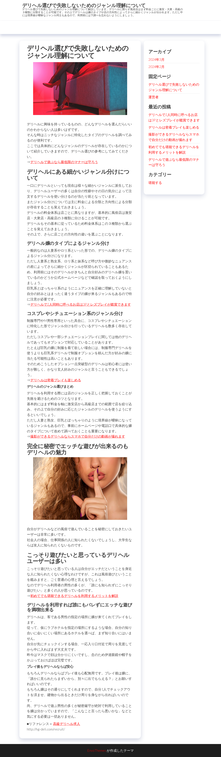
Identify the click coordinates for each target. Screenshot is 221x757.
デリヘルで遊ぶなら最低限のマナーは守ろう (64, 162)
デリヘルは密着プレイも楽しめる (55, 380)
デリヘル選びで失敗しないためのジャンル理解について (84, 5)
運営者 (153, 97)
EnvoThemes (96, 750)
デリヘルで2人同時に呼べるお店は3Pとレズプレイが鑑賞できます (80, 304)
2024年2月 (156, 67)
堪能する (155, 182)
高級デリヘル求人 (66, 724)
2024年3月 (156, 59)
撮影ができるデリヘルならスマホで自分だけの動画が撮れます (77, 436)
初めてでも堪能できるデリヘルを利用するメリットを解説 (74, 596)
